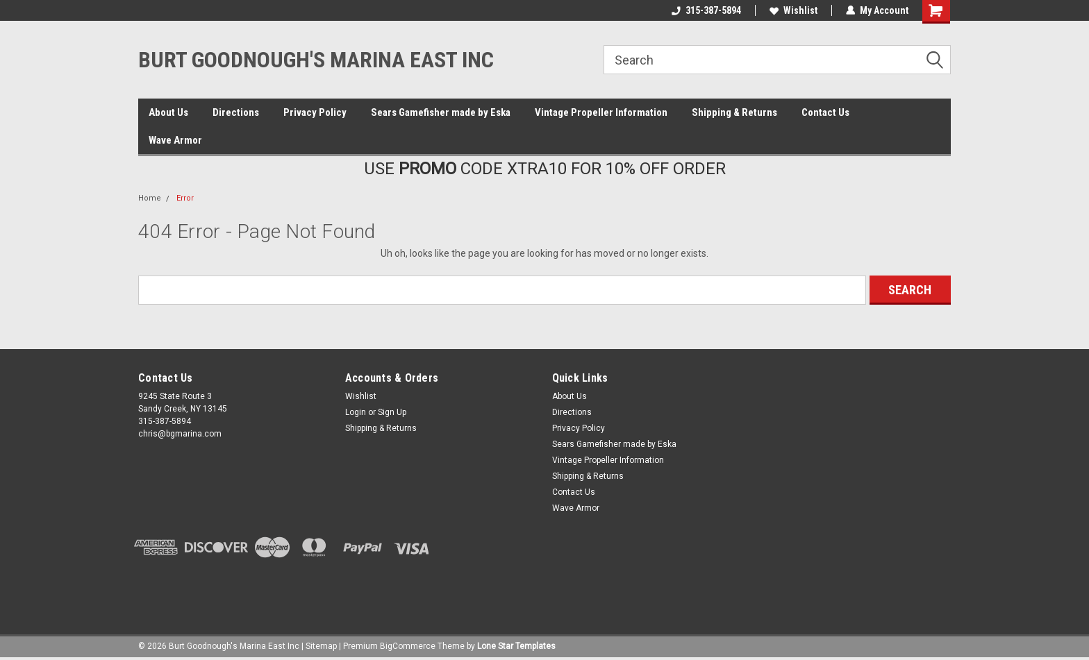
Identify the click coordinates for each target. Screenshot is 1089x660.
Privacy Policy (315, 112)
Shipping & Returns (734, 112)
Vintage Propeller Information (601, 112)
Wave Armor (175, 140)
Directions (236, 112)
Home (149, 198)
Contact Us (825, 112)
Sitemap (321, 646)
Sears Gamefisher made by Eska (440, 112)
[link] (544, 588)
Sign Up (392, 412)
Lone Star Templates (516, 646)
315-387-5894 (706, 10)
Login (355, 412)
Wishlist (793, 10)
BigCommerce (407, 646)
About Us (168, 112)
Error (185, 198)
